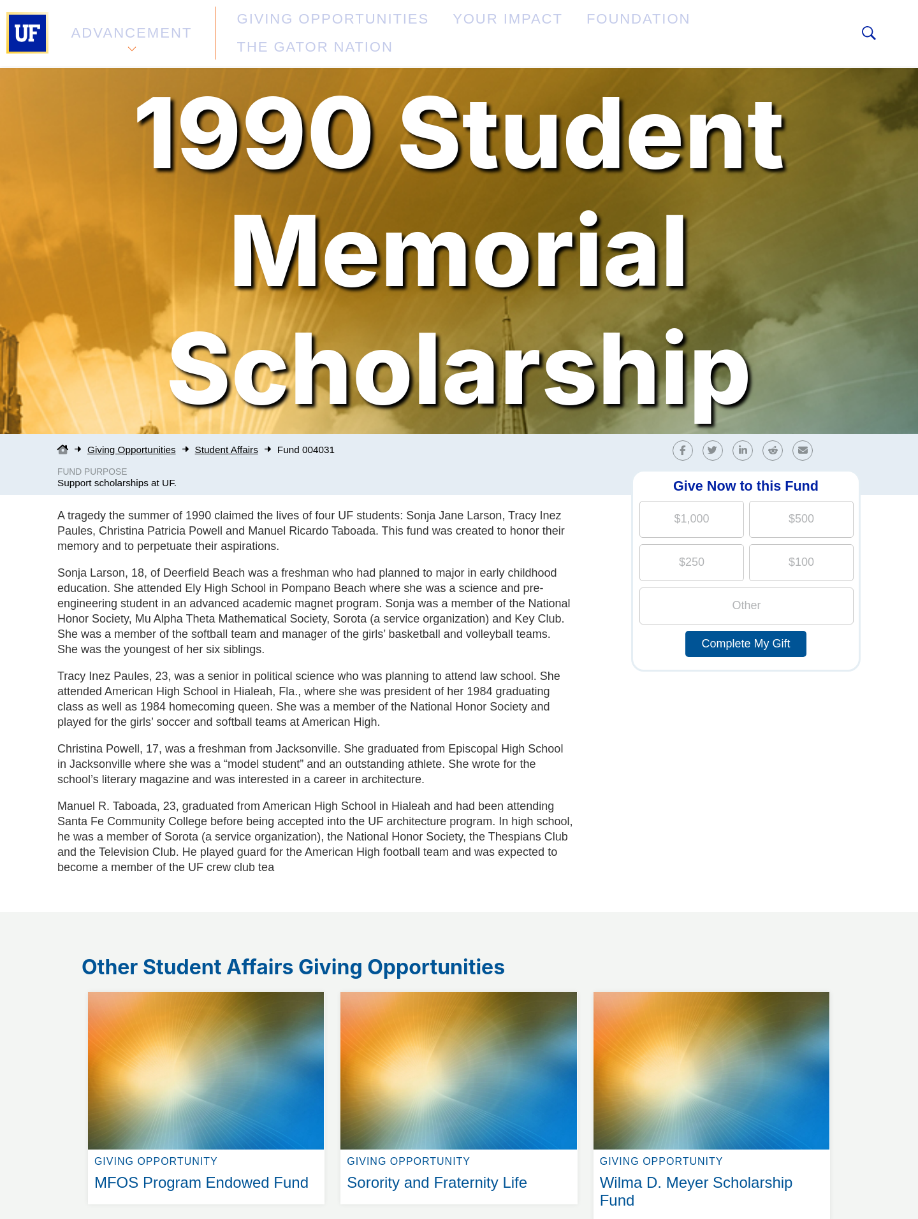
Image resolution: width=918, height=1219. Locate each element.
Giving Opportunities (290, 34)
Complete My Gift (745, 643)
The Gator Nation (645, 34)
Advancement (130, 34)
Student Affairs (226, 449)
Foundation (526, 34)
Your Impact (424, 34)
